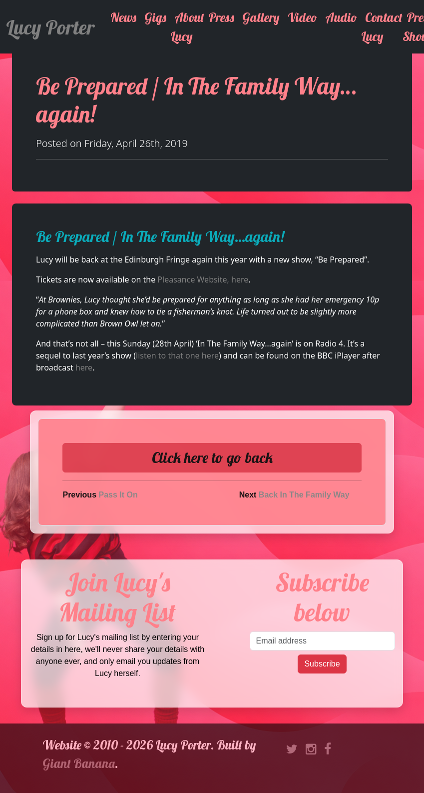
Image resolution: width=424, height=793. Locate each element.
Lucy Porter (50, 27)
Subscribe (322, 664)
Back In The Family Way (304, 494)
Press (221, 17)
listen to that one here (177, 355)
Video (302, 17)
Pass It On (117, 494)
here (83, 367)
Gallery (261, 17)
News (123, 17)
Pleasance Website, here (202, 279)
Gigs (155, 17)
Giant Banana (78, 763)
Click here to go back (212, 457)
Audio (341, 17)
